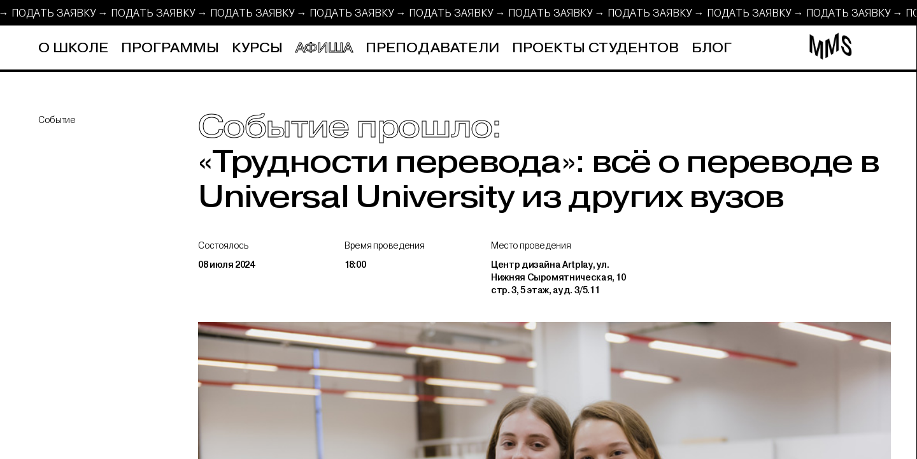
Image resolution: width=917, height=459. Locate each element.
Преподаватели (432, 48)
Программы (170, 48)
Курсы (257, 48)
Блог (712, 48)
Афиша (324, 48)
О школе (73, 48)
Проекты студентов (595, 48)
